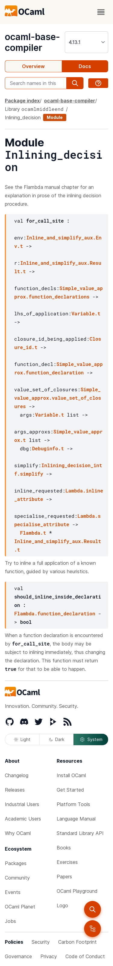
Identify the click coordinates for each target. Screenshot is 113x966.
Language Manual (76, 819)
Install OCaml (71, 775)
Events (12, 892)
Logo (62, 905)
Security (41, 942)
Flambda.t (33, 533)
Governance (18, 956)
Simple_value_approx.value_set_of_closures (57, 397)
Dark (56, 739)
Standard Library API (80, 833)
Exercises (67, 862)
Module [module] (55, 117)
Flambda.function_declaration (54, 613)
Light (22, 739)
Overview (33, 66)
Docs (85, 66)
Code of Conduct (85, 956)
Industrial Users (22, 804)
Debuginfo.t (48, 448)
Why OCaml (18, 833)
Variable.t (85, 313)
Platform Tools (73, 804)
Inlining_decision (23, 117)
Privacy (48, 956)
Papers (64, 877)
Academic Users (23, 819)
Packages (16, 863)
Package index (22, 101)
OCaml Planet (20, 907)
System (91, 739)
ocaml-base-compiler (32, 42)
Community (17, 878)
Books (64, 848)
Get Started (70, 790)
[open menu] (101, 12)
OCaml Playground (77, 891)
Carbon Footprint (77, 942)
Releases (15, 790)
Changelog (16, 775)
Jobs (10, 921)
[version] (86, 42)
